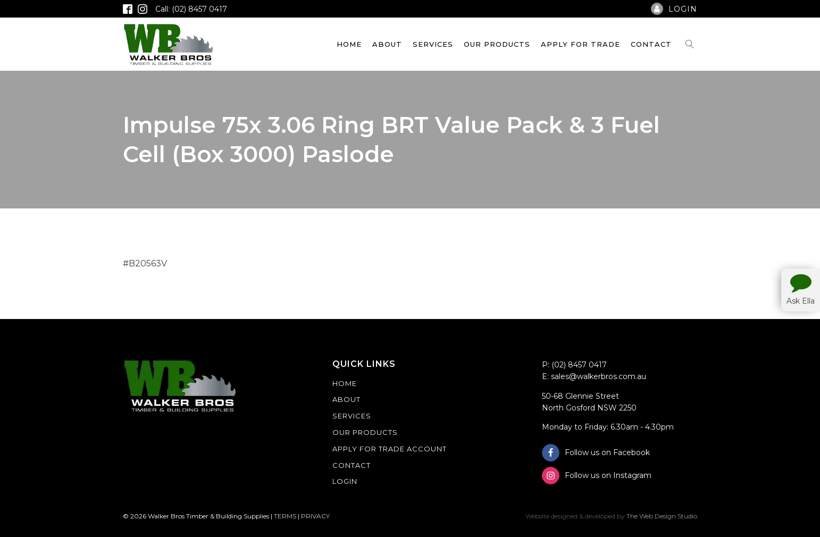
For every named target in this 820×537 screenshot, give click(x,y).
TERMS (285, 516)
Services (433, 44)
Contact (651, 44)
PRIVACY (315, 516)
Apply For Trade (580, 44)
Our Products (497, 44)
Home (349, 44)
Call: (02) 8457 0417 (191, 9)
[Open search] (689, 44)
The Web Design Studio (661, 516)
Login (344, 481)
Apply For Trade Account (389, 448)
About (387, 44)
